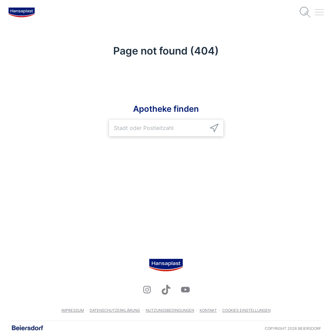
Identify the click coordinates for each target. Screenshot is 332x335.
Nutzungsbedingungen (170, 310)
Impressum (72, 310)
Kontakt (208, 310)
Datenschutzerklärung (115, 310)
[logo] (21, 12)
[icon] (214, 127)
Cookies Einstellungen (246, 310)
